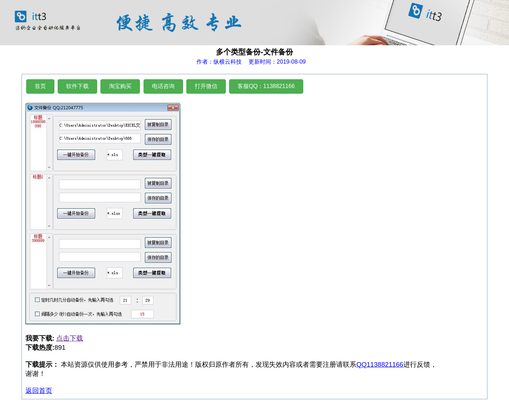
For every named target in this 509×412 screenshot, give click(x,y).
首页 (40, 86)
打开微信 (206, 86)
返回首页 (38, 390)
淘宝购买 (120, 86)
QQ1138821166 (379, 364)
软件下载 (77, 86)
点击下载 (69, 338)
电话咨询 (163, 86)
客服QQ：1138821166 (266, 86)
